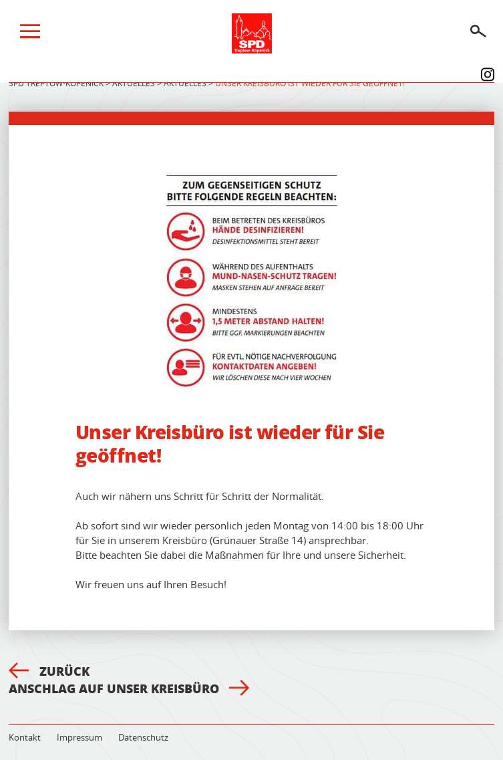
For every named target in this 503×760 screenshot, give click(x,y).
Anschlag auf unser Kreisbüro (129, 688)
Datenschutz (143, 737)
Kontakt (25, 737)
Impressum (79, 737)
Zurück (49, 671)
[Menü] (30, 34)
